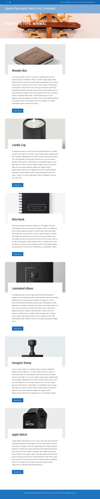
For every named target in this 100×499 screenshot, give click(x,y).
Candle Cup (19, 145)
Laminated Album (22, 288)
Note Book (18, 219)
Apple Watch (19, 434)
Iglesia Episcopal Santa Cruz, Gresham (30, 8)
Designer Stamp (21, 363)
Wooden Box (19, 70)
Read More (17, 111)
